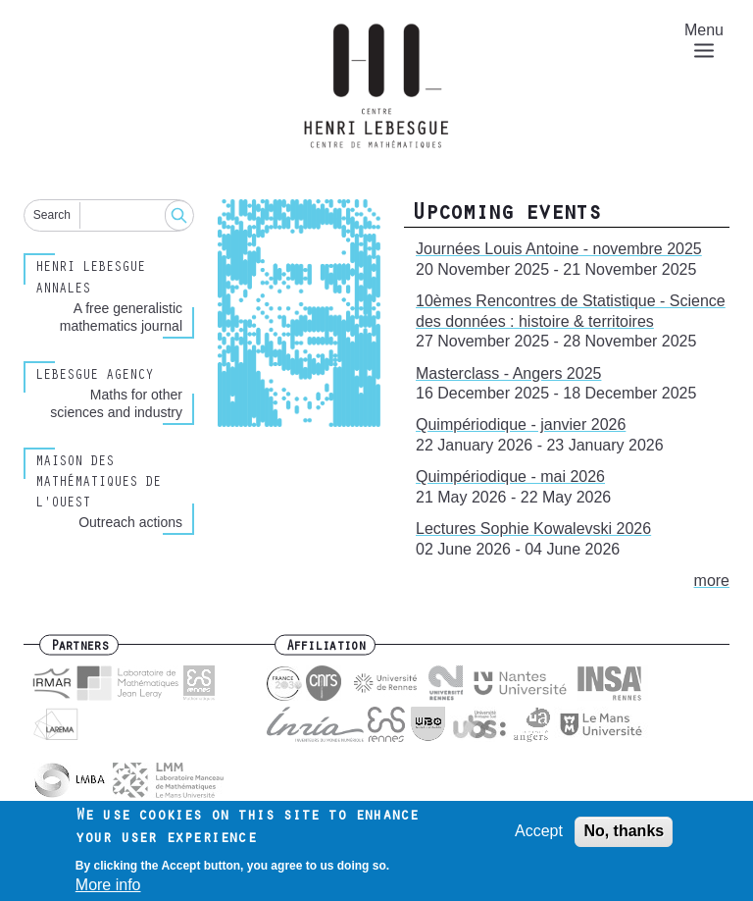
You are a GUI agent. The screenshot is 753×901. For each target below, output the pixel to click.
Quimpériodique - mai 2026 (510, 476)
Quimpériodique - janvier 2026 (521, 424)
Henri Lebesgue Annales (90, 279)
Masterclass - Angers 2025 (508, 373)
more (711, 580)
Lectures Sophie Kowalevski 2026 (533, 528)
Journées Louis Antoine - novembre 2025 (559, 248)
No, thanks (623, 837)
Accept (539, 837)
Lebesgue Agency (94, 377)
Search (52, 215)
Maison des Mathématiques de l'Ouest (98, 483)
